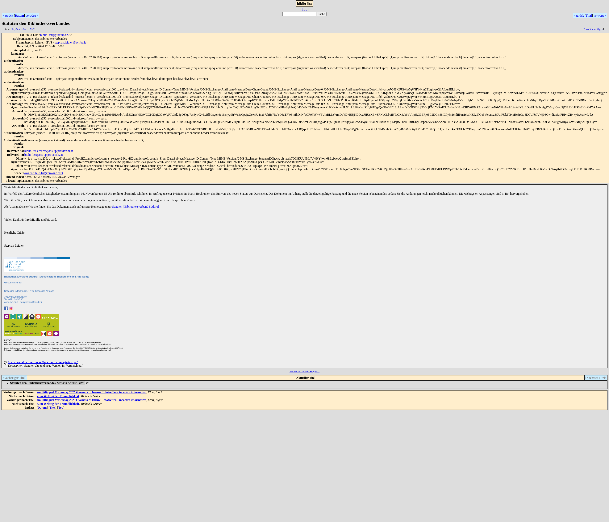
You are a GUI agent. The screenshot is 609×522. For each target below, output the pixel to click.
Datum (19, 15)
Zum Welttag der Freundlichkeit (58, 396)
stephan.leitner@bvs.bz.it (70, 42)
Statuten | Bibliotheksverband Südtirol (135, 206)
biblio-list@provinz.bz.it (55, 34)
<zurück (8, 15)
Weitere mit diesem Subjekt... (304, 372)
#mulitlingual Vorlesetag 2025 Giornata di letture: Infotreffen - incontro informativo (91, 393)
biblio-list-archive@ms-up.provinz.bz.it (48, 150)
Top (304, 9)
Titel (589, 15)
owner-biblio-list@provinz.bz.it (43, 173)
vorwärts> (32, 15)
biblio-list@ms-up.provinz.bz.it (43, 154)
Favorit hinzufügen (593, 29)
